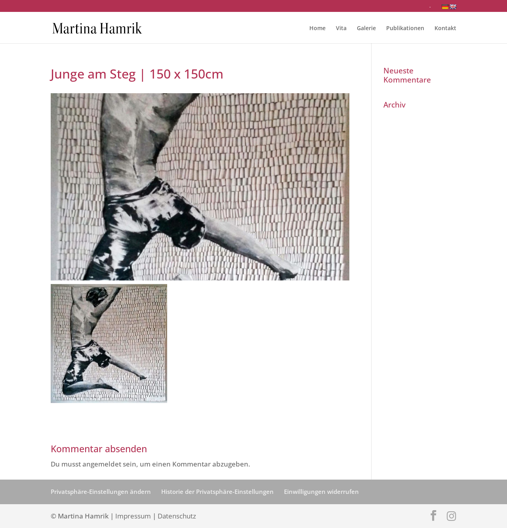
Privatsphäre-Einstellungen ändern (101, 491)
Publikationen (405, 28)
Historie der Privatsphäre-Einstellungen (217, 491)
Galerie (366, 28)
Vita (341, 28)
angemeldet (101, 463)
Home (317, 28)
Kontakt (445, 28)
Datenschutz (177, 515)
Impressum (133, 515)
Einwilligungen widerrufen (321, 491)
